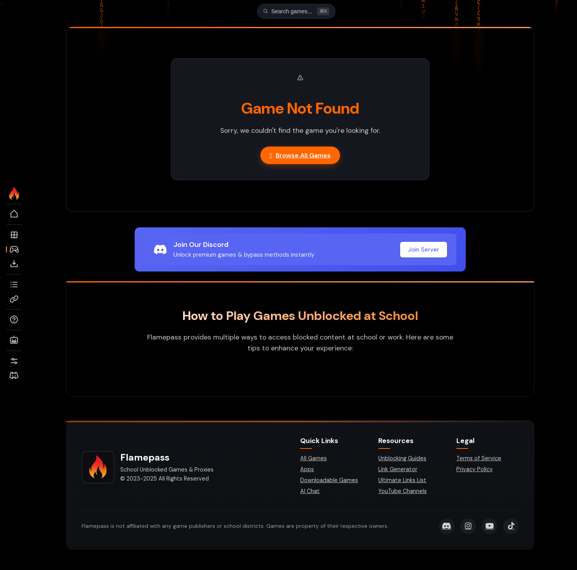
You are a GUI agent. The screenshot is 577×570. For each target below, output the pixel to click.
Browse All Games (300, 156)
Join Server (423, 250)
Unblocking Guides (402, 459)
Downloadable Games (329, 480)
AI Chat (310, 491)
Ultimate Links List (402, 480)
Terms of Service (478, 459)
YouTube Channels (402, 491)
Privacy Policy (474, 470)
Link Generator (397, 470)
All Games (313, 459)
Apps (307, 470)
